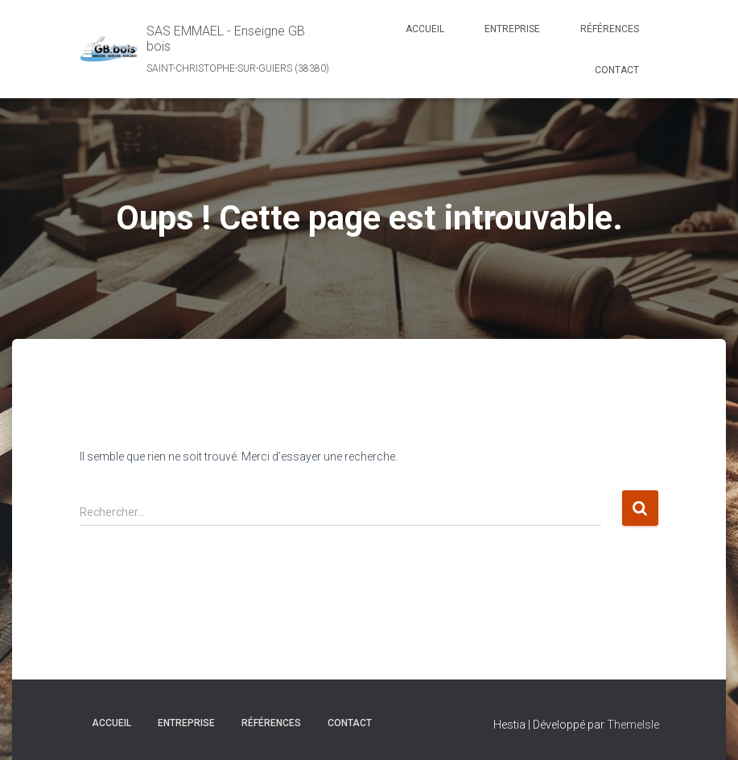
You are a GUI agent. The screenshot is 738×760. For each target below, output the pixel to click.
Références (609, 29)
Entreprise (512, 29)
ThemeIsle (633, 724)
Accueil (425, 29)
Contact (617, 70)
